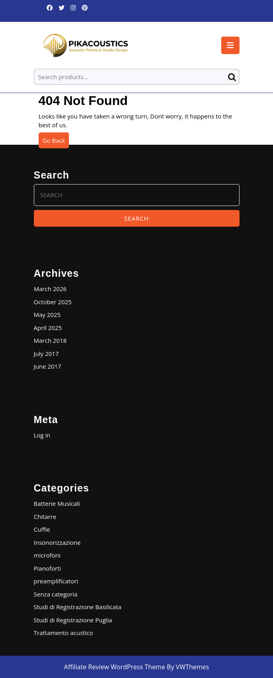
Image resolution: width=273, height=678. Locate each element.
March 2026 (50, 289)
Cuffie (42, 529)
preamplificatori (56, 581)
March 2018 (50, 340)
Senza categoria (56, 594)
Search (233, 77)
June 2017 (47, 366)
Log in (42, 435)
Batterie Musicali (57, 503)
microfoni (47, 555)
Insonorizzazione (57, 542)
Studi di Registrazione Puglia (73, 620)
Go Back (56, 142)
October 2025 (53, 302)
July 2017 (46, 353)
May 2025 (47, 315)
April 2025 (48, 328)
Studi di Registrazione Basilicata (78, 607)
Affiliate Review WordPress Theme (114, 666)
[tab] (230, 45)
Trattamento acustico (63, 633)
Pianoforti (47, 568)
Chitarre (45, 517)
